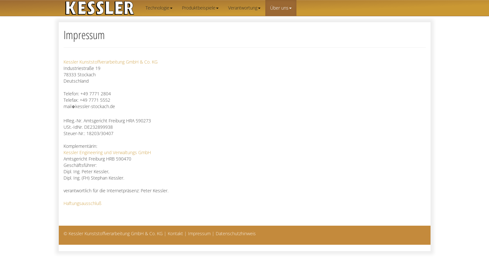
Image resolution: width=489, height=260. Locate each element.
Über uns (281, 8)
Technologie (159, 8)
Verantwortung (244, 8)
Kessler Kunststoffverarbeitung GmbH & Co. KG (111, 62)
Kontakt (175, 233)
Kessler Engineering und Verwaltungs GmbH (107, 152)
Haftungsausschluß (82, 203)
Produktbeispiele (200, 8)
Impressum (199, 233)
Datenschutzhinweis (236, 233)
